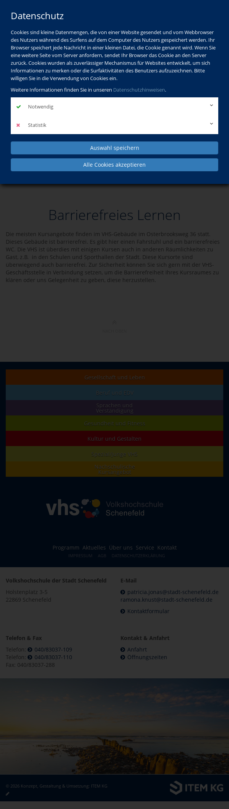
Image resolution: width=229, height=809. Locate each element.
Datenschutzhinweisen (139, 89)
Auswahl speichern (114, 147)
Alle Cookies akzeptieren (114, 164)
